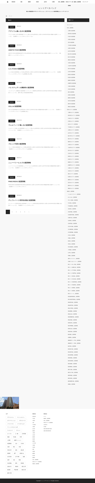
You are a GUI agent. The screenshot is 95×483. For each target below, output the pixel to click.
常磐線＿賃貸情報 (71, 255)
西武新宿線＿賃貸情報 (72, 357)
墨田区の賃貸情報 (71, 59)
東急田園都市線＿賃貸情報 (73, 316)
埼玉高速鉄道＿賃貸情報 (73, 246)
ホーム (45, 416)
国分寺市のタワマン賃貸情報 (73, 135)
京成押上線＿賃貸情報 (72, 217)
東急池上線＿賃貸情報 (72, 314)
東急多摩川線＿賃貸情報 (73, 305)
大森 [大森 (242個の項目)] (20, 446)
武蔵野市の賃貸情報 (72, 83)
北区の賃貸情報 (71, 42)
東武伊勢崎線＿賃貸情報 (73, 325)
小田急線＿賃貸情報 (72, 249)
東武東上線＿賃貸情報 (72, 328)
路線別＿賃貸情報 (77, 1)
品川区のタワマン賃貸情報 (73, 132)
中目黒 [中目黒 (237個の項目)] (14, 437)
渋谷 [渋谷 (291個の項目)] (14, 459)
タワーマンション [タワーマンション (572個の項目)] (11, 420)
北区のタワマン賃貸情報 (73, 124)
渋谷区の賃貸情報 (71, 89)
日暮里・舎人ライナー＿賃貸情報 (74, 261)
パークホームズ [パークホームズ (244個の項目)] (20, 423)
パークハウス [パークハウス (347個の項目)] (10, 423)
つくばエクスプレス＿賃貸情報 (74, 194)
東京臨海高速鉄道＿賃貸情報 (73, 296)
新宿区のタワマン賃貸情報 (73, 156)
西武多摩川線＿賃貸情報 (73, 352)
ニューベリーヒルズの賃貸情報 (19, 163)
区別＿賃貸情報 (61, 1)
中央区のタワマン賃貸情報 (73, 118)
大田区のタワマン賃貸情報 (73, 144)
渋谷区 (37, 1)
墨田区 (34, 430)
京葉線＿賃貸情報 (71, 238)
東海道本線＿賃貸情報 (72, 331)
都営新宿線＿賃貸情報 (72, 375)
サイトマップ (85, 1)
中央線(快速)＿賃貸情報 (72, 205)
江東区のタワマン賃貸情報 (73, 168)
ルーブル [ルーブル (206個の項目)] (9, 433)
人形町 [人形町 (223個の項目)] (8, 440)
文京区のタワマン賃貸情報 (73, 153)
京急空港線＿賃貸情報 (72, 211)
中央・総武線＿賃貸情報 (73, 200)
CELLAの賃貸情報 (14, 106)
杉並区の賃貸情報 (71, 77)
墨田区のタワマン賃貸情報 (73, 141)
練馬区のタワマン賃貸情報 (73, 179)
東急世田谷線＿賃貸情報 (73, 302)
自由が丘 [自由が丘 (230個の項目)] (9, 466)
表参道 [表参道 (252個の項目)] (16, 466)
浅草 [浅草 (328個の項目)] (8, 459)
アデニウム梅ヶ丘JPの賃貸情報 (19, 31)
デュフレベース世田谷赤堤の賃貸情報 (21, 200)
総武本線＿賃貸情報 (72, 346)
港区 (21, 1)
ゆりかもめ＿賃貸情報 (72, 197)
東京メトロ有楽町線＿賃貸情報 (74, 284)
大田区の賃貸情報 (71, 62)
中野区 (34, 420)
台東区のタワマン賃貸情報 (73, 130)
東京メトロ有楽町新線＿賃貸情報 (74, 281)
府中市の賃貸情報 (71, 68)
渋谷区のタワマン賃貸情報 (73, 170)
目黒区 (34, 451)
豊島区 (34, 457)
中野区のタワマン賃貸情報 (73, 121)
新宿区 (29, 1)
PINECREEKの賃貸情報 (16, 181)
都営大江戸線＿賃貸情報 (73, 372)
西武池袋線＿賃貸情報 (72, 363)
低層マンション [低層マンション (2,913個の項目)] (17, 440)
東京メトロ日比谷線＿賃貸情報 (74, 279)
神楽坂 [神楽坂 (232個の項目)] (22, 463)
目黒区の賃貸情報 (71, 94)
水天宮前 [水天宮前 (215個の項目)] (9, 456)
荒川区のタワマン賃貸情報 (73, 182)
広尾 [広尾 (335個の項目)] (16, 450)
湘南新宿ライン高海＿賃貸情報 (74, 343)
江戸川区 (34, 443)
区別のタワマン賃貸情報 (69, 2)
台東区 (34, 426)
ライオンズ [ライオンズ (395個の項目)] (10, 430)
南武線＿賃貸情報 (71, 241)
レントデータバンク (47, 8)
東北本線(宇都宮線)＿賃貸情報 (74, 299)
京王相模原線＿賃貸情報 (73, 229)
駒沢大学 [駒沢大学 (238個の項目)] (24, 469)
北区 (33, 422)
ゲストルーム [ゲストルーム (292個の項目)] (10, 417)
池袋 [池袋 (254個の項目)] (24, 456)
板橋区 (34, 441)
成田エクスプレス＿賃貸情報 (73, 258)
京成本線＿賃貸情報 (72, 220)
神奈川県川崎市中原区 (48, 428)
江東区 (53, 1)
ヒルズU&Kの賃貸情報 (16, 69)
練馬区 (34, 453)
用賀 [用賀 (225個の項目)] (20, 459)
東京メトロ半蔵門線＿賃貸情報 (74, 273)
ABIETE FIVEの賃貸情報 (17, 50)
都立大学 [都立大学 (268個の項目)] (24, 466)
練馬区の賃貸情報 (71, 97)
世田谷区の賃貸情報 (72, 33)
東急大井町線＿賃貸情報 (73, 308)
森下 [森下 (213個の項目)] (15, 453)
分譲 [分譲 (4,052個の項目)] (8, 446)
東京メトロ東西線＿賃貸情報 (73, 287)
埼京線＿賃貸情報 (71, 243)
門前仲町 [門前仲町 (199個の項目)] (16, 469)
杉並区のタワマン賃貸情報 (73, 159)
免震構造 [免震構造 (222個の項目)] (9, 443)
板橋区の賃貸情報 (71, 80)
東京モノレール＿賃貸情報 (73, 293)
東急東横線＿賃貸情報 (72, 311)
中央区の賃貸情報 (71, 36)
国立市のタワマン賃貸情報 (73, 138)
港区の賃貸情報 (71, 92)
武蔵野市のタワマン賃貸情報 (73, 165)
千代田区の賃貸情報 (72, 45)
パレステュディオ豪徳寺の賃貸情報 (21, 87)
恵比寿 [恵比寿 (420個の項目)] (22, 450)
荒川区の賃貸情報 (71, 100)
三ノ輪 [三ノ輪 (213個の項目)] (16, 433)
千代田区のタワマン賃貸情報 (73, 127)
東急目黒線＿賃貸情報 (72, 319)
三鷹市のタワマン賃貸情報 (73, 112)
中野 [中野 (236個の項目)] (21, 437)
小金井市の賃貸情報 (72, 65)
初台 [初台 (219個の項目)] (14, 446)
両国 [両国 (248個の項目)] (8, 437)
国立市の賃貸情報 (71, 57)
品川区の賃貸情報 (71, 51)
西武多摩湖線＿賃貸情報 (73, 354)
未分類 (45, 426)
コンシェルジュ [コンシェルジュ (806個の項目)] (20, 417)
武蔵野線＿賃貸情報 (72, 337)
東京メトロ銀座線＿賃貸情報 (73, 290)
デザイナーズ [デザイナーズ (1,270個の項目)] (22, 420)
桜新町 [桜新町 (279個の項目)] (8, 453)
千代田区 (34, 424)
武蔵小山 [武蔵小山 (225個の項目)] (22, 453)
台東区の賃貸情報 (71, 48)
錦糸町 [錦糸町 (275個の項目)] (8, 469)
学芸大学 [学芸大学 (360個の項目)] (9, 450)
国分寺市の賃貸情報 (72, 54)
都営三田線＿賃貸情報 (72, 369)
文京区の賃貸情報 (71, 71)
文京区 (34, 434)
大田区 (34, 432)
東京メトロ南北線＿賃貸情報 (73, 276)
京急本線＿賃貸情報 (72, 208)
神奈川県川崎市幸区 (47, 430)
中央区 (34, 418)
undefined (45, 424)
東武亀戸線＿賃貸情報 (72, 322)
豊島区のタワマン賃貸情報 (73, 188)
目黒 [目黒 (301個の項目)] (16, 463)
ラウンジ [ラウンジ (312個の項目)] (18, 430)
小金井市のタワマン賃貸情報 (73, 147)
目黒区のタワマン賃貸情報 (73, 176)
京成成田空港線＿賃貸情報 (73, 214)
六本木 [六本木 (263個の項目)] (22, 443)
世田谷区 (13, 1)
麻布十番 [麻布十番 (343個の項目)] (9, 473)
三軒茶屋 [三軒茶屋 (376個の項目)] (24, 433)
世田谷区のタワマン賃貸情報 (73, 115)
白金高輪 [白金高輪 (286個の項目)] (9, 463)
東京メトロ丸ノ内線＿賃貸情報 (74, 264)
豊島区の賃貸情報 (71, 106)
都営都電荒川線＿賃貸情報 (73, 381)
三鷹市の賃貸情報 (71, 30)
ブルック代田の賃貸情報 (17, 144)
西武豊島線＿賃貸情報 (72, 366)
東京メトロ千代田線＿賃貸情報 (74, 270)
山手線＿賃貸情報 (71, 252)
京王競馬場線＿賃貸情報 (73, 232)
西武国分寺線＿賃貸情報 (73, 349)
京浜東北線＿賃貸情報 (72, 223)
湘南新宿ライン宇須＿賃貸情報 (74, 340)
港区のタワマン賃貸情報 (73, 173)
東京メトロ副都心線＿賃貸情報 (74, 267)
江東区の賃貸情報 (71, 86)
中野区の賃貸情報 (71, 39)
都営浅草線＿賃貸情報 (72, 378)
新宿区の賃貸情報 (71, 74)
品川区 (45, 1)
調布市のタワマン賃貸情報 (73, 185)
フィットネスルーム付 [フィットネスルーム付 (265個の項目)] (12, 427)
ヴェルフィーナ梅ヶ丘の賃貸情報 (20, 125)
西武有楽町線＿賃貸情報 (73, 360)
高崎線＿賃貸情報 (71, 384)
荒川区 (34, 455)
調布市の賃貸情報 (71, 103)
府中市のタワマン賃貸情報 (73, 150)
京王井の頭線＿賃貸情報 (73, 226)
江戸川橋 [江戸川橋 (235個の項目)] (17, 456)
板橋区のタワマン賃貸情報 (73, 162)
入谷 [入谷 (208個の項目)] (16, 443)
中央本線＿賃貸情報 (72, 203)
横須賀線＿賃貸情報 (72, 334)
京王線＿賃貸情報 (71, 235)
